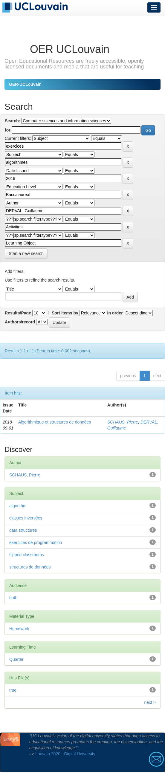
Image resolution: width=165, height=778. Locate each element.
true (12, 690)
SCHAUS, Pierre (122, 422)
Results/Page (18, 313)
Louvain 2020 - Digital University (65, 753)
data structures (23, 530)
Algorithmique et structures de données (54, 422)
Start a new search (26, 253)
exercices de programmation (35, 542)
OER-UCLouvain (25, 84)
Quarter (16, 659)
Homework (19, 628)
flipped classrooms (26, 554)
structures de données (30, 567)
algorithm (18, 505)
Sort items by (65, 313)
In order (115, 313)
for (7, 130)
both (13, 597)
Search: (12, 120)
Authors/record (20, 322)
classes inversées (25, 518)
